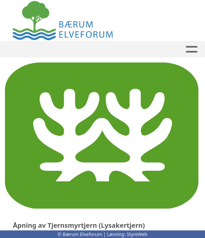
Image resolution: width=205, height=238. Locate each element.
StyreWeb (137, 234)
